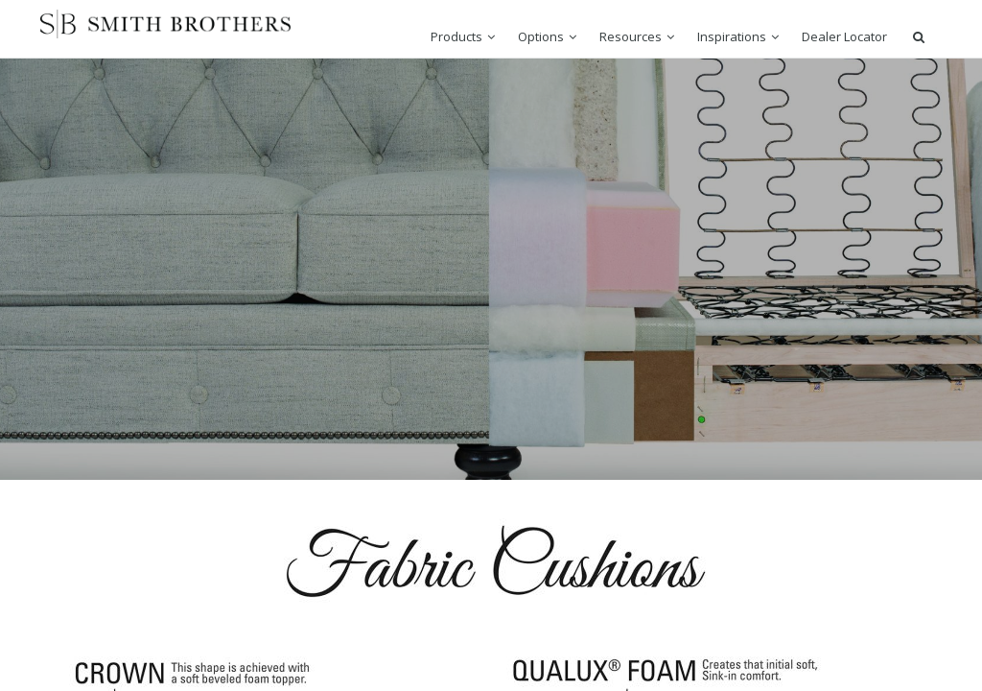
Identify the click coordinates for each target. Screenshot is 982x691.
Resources (630, 36)
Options (541, 36)
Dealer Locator (844, 36)
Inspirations (731, 36)
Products (456, 36)
